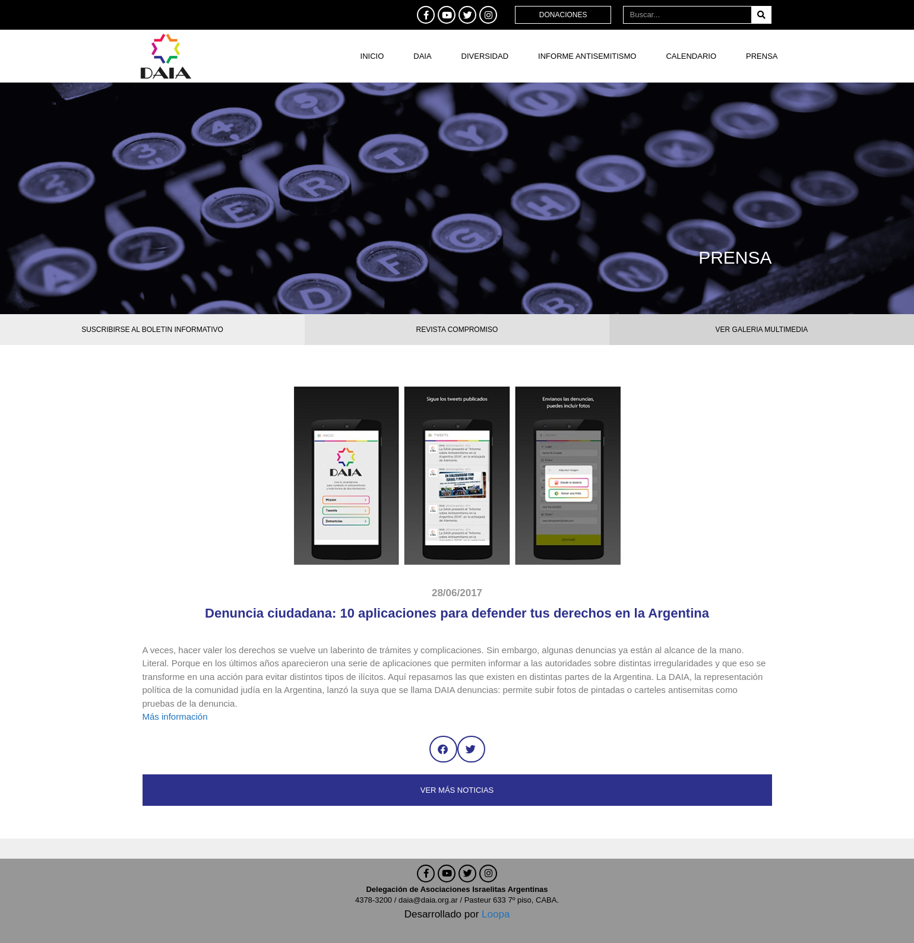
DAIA (422, 56)
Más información (175, 716)
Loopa (496, 914)
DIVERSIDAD (484, 56)
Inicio (372, 56)
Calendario (691, 56)
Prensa (761, 56)
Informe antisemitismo (587, 56)
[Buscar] (761, 15)
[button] (443, 749)
